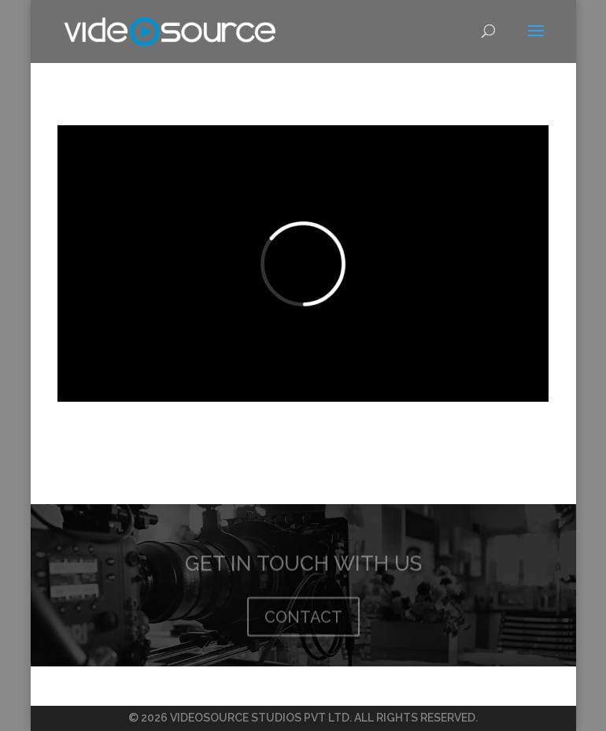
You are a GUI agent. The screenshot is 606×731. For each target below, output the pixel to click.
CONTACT (303, 621)
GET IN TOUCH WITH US (303, 568)
